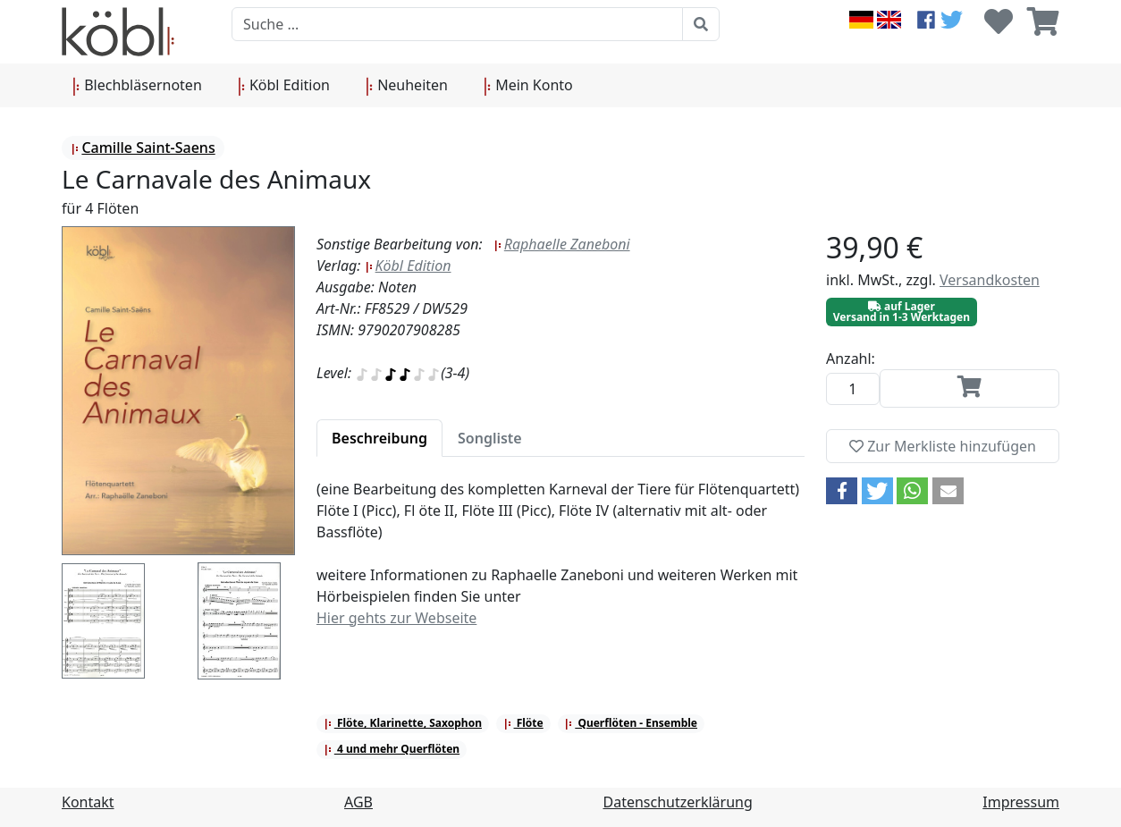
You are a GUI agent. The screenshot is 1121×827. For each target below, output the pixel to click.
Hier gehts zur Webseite (396, 618)
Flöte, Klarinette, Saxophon (403, 722)
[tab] (379, 438)
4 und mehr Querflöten (391, 748)
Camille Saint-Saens (143, 147)
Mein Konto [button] (528, 86)
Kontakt (88, 802)
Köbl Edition (408, 265)
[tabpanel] (560, 564)
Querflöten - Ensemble (630, 722)
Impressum (1020, 802)
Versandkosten (990, 280)
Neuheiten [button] (407, 86)
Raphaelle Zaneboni (561, 244)
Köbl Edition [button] (284, 86)
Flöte (523, 722)
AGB (358, 802)
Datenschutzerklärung (678, 802)
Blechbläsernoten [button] (137, 86)
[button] (841, 490)
